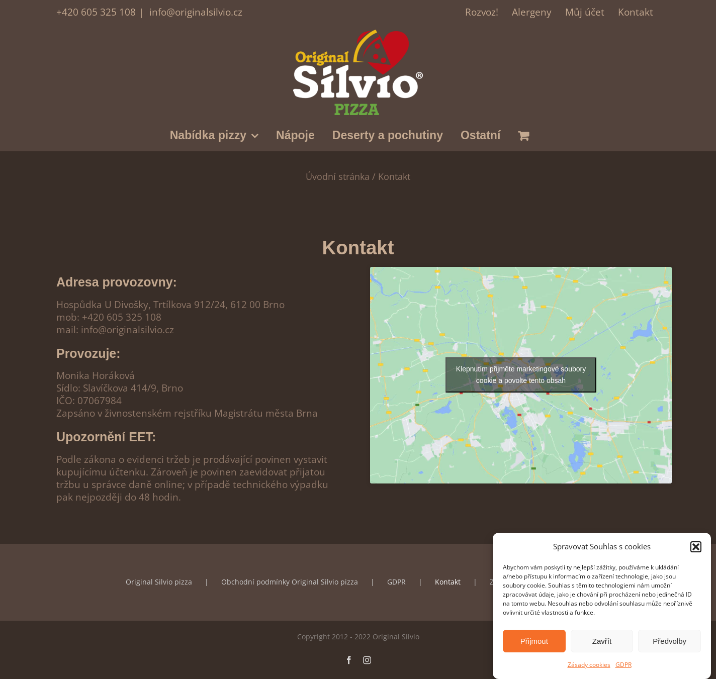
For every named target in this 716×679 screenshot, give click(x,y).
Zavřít (601, 642)
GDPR (623, 666)
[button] (696, 548)
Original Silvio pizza (159, 582)
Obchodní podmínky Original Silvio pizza (289, 582)
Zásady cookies (589, 666)
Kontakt (448, 582)
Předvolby (669, 642)
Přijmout (534, 642)
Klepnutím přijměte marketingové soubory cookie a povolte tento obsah (521, 374)
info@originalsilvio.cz (194, 12)
